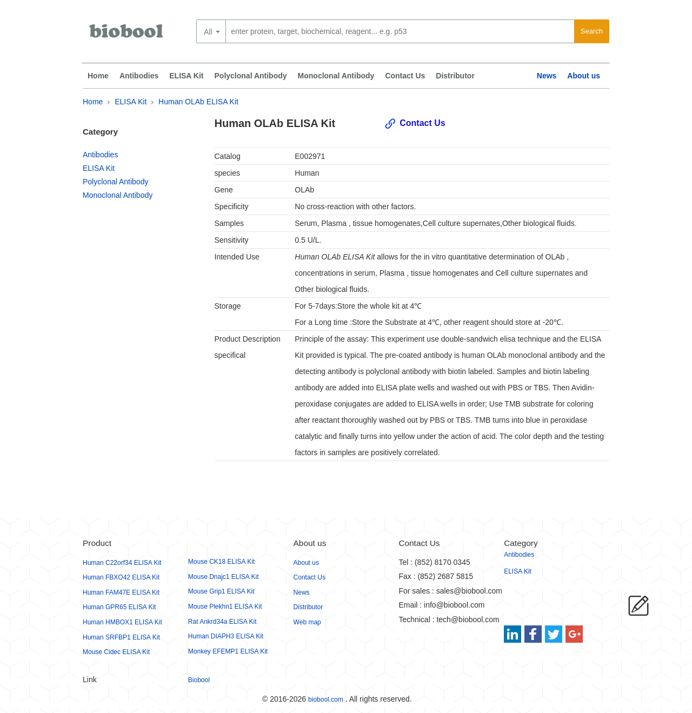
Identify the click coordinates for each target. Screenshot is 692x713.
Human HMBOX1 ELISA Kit (122, 622)
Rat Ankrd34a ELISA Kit (222, 621)
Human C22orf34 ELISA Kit (122, 563)
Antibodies (138, 75)
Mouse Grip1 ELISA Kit (221, 591)
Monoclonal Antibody (336, 75)
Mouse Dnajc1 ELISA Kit (223, 577)
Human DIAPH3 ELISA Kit (225, 636)
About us (583, 75)
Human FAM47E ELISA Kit (121, 592)
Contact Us (405, 75)
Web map (307, 622)
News (547, 75)
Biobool (199, 680)
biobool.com (325, 699)
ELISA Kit (186, 75)
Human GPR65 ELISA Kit (119, 607)
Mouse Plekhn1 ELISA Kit (225, 606)
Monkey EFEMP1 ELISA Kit (228, 651)
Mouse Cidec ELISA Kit (116, 652)
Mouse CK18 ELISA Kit (221, 561)
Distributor (455, 75)
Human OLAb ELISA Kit (198, 101)
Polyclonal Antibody (251, 75)
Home (98, 75)
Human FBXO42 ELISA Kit (121, 577)
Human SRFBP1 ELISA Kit (121, 637)
